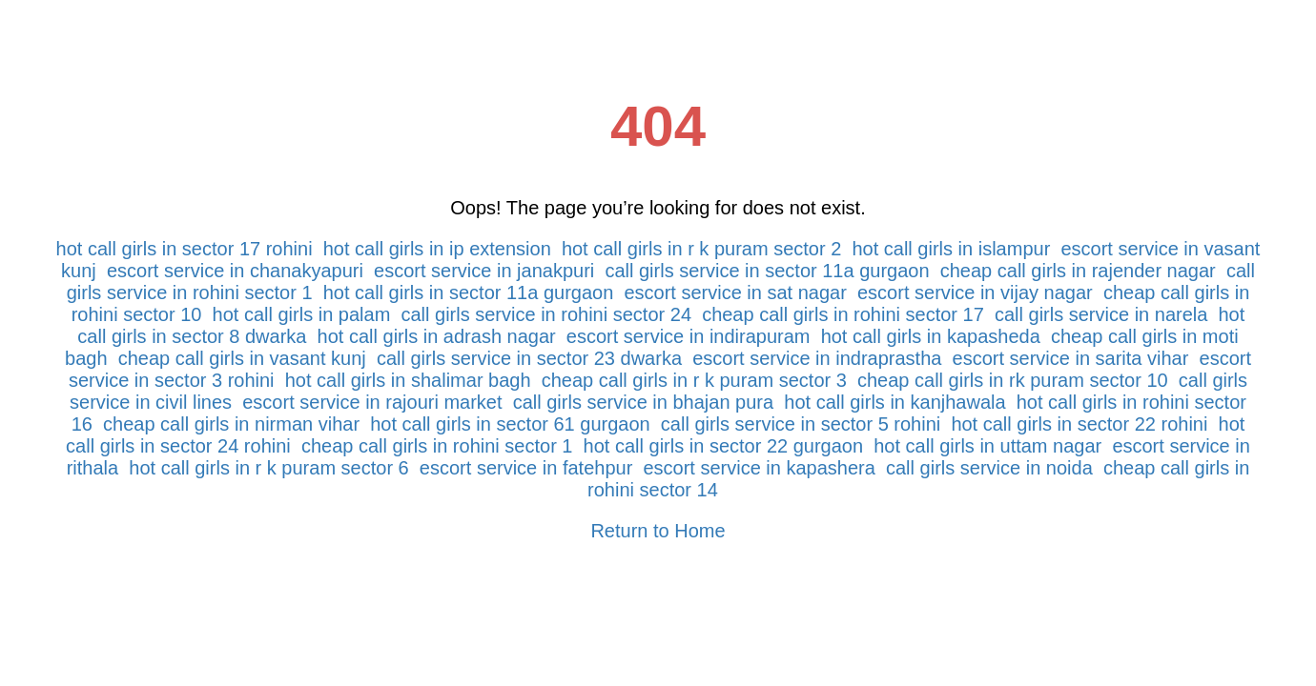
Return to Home (657, 530)
